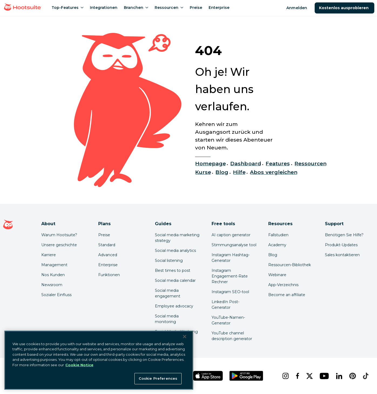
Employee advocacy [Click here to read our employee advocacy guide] (174, 306)
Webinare (277, 274)
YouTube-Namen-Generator (228, 320)
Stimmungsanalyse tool (234, 244)
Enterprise (108, 264)
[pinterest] (351, 376)
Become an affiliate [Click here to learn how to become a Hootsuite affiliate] (286, 294)
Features (278, 163)
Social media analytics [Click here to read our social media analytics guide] (175, 250)
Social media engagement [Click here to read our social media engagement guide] (167, 293)
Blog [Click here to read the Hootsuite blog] (272, 254)
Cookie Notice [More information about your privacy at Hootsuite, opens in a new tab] (79, 365)
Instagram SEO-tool (230, 291)
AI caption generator (231, 234)
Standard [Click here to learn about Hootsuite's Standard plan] (106, 244)
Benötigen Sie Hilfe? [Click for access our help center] (344, 234)
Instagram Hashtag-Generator (231, 257)
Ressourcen (310, 163)
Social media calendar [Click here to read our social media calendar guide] (175, 280)
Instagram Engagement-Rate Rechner (230, 276)
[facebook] (296, 376)
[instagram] (284, 376)
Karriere (48, 254)
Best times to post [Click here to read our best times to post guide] (172, 270)
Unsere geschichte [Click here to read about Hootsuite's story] (59, 244)
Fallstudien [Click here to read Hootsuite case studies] (278, 234)
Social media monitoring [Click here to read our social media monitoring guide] (167, 319)
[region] (98, 360)
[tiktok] (365, 376)
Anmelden (296, 7)
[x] (308, 376)
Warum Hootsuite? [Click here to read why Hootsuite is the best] (59, 234)
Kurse (203, 172)
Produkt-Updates (341, 244)
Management (54, 264)
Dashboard (245, 163)
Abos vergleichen (273, 172)
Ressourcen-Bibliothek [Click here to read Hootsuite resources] (289, 264)
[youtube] (323, 376)
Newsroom (51, 284)
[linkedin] (338, 376)
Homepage (210, 163)
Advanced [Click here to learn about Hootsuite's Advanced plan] (107, 254)
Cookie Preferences (158, 378)
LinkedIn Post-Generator (225, 304)
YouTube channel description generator (232, 336)
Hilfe (239, 172)
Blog (221, 172)
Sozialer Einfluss (56, 294)
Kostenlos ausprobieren (344, 7)
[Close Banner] (185, 336)
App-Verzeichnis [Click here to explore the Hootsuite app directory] (283, 284)
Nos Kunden (53, 274)
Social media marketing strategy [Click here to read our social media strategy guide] (177, 237)
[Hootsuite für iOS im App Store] (208, 376)
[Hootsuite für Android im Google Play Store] (246, 376)
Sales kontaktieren (342, 254)
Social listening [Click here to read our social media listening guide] (169, 260)
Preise (104, 234)
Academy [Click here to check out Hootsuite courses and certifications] (277, 244)
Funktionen (109, 274)
